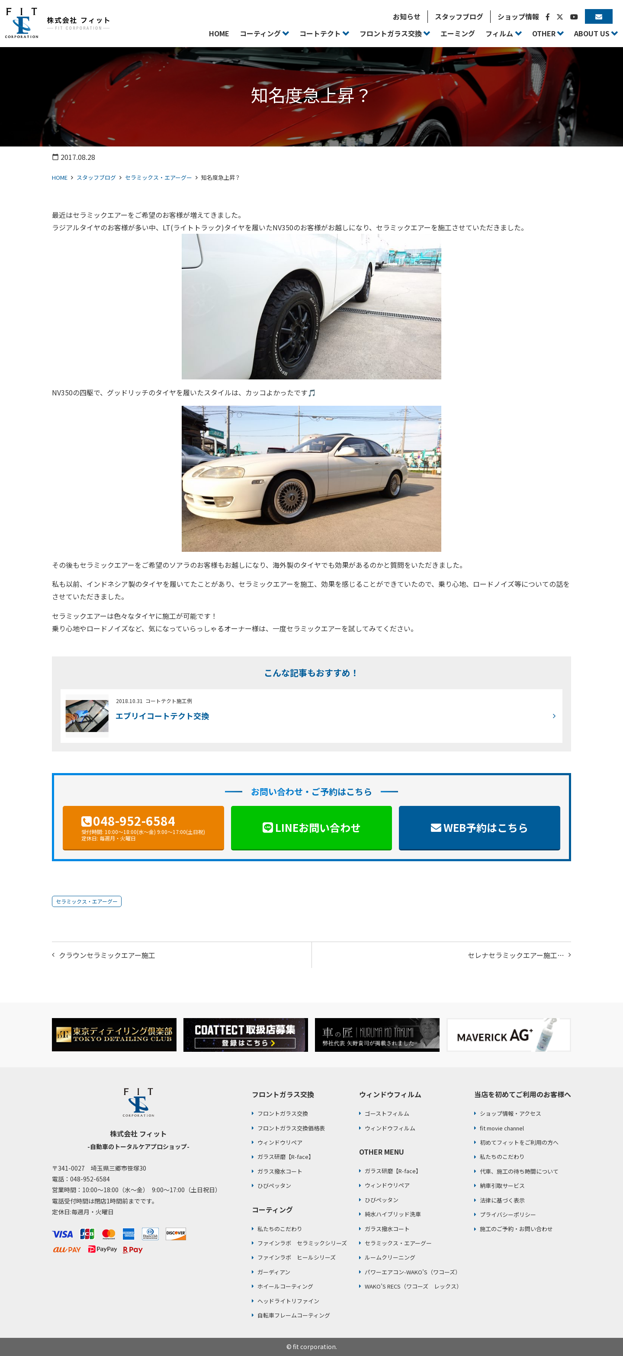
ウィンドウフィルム (390, 1128)
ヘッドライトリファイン (288, 1301)
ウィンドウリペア (279, 1142)
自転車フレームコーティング (293, 1315)
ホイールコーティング (285, 1286)
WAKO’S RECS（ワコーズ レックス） (413, 1286)
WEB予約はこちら (485, 827)
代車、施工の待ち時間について (519, 1171)
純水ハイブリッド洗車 (393, 1214)
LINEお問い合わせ (318, 827)
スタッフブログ (96, 177)
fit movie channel (502, 1128)
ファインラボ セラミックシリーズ (302, 1243)
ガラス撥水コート (279, 1171)
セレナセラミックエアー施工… (516, 955)
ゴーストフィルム (387, 1113)
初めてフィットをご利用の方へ (519, 1142)
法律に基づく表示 (502, 1200)
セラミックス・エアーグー (158, 177)
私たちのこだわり (279, 1229)
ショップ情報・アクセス (510, 1113)
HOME (59, 177)
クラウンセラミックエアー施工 (107, 955)
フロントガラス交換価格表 (291, 1128)
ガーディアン (273, 1272)
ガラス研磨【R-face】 (285, 1156)
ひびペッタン (274, 1185)
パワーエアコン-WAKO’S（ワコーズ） (413, 1272)
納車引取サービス (502, 1185)
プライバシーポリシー (508, 1214)
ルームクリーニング (390, 1257)
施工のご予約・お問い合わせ (516, 1229)
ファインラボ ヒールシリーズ (296, 1257)
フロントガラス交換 (282, 1113)
